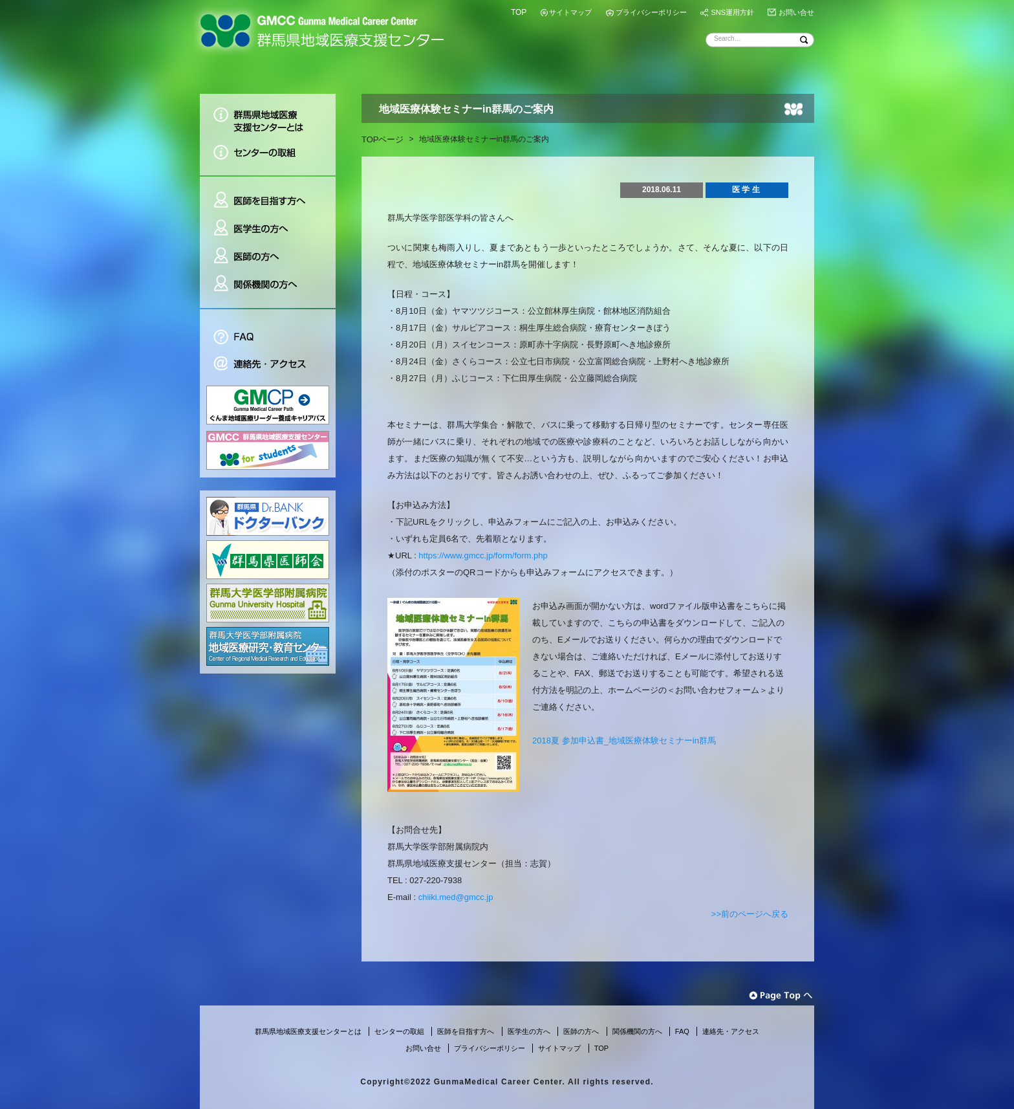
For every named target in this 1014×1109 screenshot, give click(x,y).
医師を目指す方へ (268, 195)
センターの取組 (268, 156)
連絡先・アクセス (268, 365)
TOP (518, 12)
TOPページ (382, 139)
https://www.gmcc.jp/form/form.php (482, 555)
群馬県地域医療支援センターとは (268, 116)
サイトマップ (570, 12)
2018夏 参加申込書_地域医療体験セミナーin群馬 (624, 740)
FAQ (268, 329)
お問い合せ (796, 12)
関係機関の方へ (268, 289)
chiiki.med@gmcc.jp (455, 897)
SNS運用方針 (732, 12)
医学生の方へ (268, 229)
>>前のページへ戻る (749, 914)
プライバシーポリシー (651, 12)
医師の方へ (268, 256)
